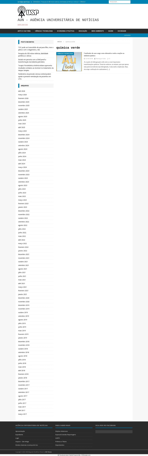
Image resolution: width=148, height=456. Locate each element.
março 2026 (22, 95)
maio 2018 (22, 367)
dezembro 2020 (23, 298)
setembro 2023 (23, 182)
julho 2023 (22, 189)
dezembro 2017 (23, 381)
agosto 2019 (22, 320)
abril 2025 (21, 127)
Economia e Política (65, 31)
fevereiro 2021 (23, 291)
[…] (108, 69)
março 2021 (22, 287)
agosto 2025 (22, 116)
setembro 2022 (23, 222)
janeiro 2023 (22, 207)
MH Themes (48, 452)
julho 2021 (22, 272)
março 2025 (22, 131)
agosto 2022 (22, 225)
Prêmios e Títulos (61, 442)
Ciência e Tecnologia (44, 31)
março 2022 (22, 243)
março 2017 (22, 414)
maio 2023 (22, 196)
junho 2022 (22, 233)
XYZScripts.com (85, 455)
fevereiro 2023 (23, 204)
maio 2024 (22, 160)
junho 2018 (22, 363)
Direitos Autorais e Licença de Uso (27, 445)
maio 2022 (22, 236)
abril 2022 (21, 240)
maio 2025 (22, 124)
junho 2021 (22, 276)
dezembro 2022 (23, 211)
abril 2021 (21, 283)
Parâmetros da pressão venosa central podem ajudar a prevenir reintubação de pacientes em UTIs (34, 76)
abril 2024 (21, 164)
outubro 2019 (23, 312)
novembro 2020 (23, 302)
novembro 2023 (23, 174)
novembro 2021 (23, 258)
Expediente (19, 435)
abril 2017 (21, 410)
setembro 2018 (23, 352)
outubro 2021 (23, 262)
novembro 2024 (23, 138)
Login (17, 438)
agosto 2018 (22, 356)
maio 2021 (22, 280)
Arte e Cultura (24, 31)
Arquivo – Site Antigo (22, 442)
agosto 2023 (22, 185)
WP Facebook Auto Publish (65, 455)
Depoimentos (59, 445)
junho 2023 (22, 193)
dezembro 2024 (23, 135)
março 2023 (22, 200)
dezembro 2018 (23, 341)
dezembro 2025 (23, 102)
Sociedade (122, 31)
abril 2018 (21, 370)
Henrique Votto (101, 59)
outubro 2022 (23, 218)
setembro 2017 (23, 392)
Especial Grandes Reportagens (65, 435)
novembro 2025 (23, 105)
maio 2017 (22, 407)
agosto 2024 (22, 149)
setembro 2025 (23, 113)
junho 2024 (22, 156)
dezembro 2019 (23, 305)
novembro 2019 (23, 309)
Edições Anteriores (61, 431)
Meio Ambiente (98, 31)
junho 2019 (22, 327)
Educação (83, 31)
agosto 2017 (22, 396)
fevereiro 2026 (23, 98)
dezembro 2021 (23, 254)
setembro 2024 (23, 145)
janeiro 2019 (22, 338)
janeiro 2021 (22, 294)
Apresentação (20, 431)
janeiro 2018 (22, 378)
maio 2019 (22, 331)
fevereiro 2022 (23, 247)
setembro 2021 (23, 265)
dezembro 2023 (23, 171)
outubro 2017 (23, 389)
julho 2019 (22, 323)
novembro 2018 (23, 345)
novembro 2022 (23, 214)
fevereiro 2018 (23, 374)
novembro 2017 (23, 385)
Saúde (110, 31)
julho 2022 (22, 229)
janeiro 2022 (22, 251)
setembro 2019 (23, 316)
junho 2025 (22, 120)
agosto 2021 (22, 269)
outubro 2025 (23, 109)
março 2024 (22, 167)
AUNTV (57, 438)
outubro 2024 (23, 142)
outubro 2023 (23, 178)
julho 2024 (22, 153)
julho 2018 (22, 360)
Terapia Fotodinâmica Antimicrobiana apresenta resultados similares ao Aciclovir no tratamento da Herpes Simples (36, 67)
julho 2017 (22, 399)
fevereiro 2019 (23, 334)
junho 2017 (22, 403)
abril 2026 (21, 91)
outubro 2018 (23, 349)
